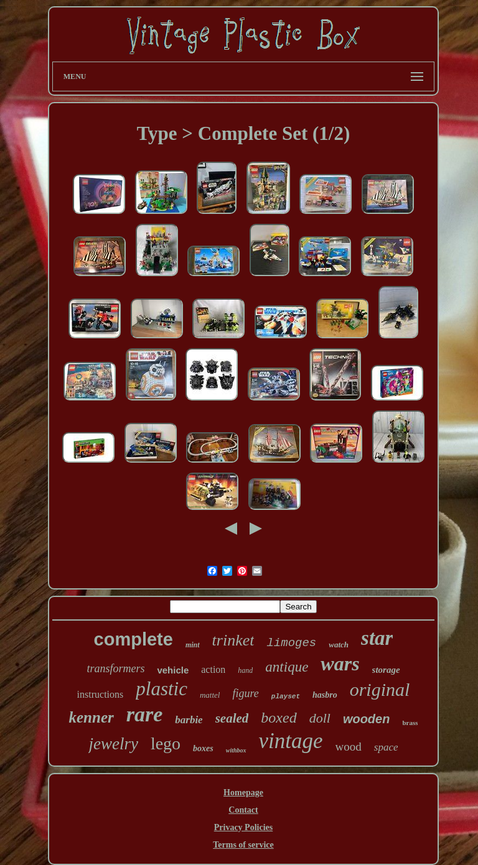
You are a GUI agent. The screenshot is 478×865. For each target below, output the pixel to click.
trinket (233, 640)
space (386, 747)
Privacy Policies (243, 827)
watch (339, 644)
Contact (243, 810)
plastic (161, 689)
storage (386, 670)
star (377, 638)
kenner (90, 717)
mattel (210, 695)
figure (245, 693)
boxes (203, 748)
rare (144, 714)
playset (285, 696)
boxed (278, 718)
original (380, 689)
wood (348, 746)
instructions (100, 694)
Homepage (243, 792)
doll (319, 718)
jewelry (113, 743)
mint (192, 645)
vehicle (173, 670)
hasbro (324, 695)
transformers (115, 668)
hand (245, 670)
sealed (232, 718)
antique (286, 667)
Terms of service (243, 844)
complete (133, 639)
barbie (188, 720)
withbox (236, 750)
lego (165, 743)
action (213, 669)
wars (340, 663)
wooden (366, 719)
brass (410, 722)
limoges (291, 643)
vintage (291, 741)
